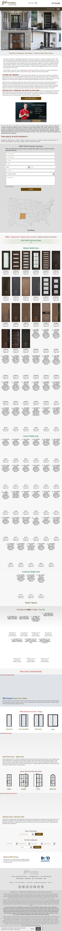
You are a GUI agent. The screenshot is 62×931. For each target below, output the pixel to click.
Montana (52, 128)
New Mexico (23, 130)
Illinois (45, 127)
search (32, 3)
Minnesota (36, 128)
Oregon (57, 130)
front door (31, 902)
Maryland (17, 128)
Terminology (28, 878)
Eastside (28, 140)
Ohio (47, 130)
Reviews (49, 882)
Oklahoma (51, 130)
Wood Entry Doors (32, 892)
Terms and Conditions (20, 882)
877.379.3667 (56, 3)
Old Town (54, 140)
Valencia (27, 141)
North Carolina (35, 130)
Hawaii (38, 127)
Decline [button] (32, 928)
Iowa (53, 127)
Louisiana (8, 128)
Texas (37, 131)
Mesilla (44, 140)
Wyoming (13, 133)
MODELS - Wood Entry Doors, (21, 237)
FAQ (33, 878)
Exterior (22, 771)
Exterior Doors (40, 892)
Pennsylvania (4, 131)
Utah (41, 131)
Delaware (15, 127)
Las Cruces (33, 140)
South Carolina (19, 131)
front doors (28, 71)
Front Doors (49, 892)
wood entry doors (43, 903)
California (56, 126)
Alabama (38, 126)
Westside (32, 141)
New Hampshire (9, 130)
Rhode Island (11, 131)
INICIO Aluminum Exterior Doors (28, 712)
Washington (55, 131)
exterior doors (11, 902)
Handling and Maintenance (40, 882)
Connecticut (9, 127)
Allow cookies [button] (38, 929)
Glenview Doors (14, 892)
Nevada (3, 130)
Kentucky (3, 128)
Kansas (57, 127)
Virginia (49, 131)
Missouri (47, 128)
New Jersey (16, 130)
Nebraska (57, 128)
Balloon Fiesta (11, 140)
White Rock (37, 141)
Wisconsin (8, 133)
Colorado (3, 127)
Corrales (17, 140)
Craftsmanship (19, 878)
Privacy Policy (29, 882)
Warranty (12, 882)
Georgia (34, 127)
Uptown (22, 141)
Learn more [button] (16, 929)
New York (28, 130)
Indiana (50, 127)
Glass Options (38, 878)
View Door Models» (31, 98)
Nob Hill (49, 140)
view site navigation (51, 9)
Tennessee (33, 131)
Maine (13, 128)
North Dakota (42, 130)
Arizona (46, 126)
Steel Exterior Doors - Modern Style (13, 757)
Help (45, 878)
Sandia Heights (9, 141)
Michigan (30, 128)
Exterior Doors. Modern (15, 698)
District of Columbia (23, 127)
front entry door (8, 894)
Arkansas (51, 126)
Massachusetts (24, 128)
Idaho (42, 127)
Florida (30, 127)
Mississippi (42, 128)
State (47, 913)
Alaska (42, 126)
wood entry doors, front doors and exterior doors (30, 899)
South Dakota (26, 131)
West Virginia (34, 914)
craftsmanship (14, 898)
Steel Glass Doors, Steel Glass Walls (13, 817)
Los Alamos (39, 140)
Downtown (22, 140)
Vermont (45, 131)
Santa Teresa (17, 141)
